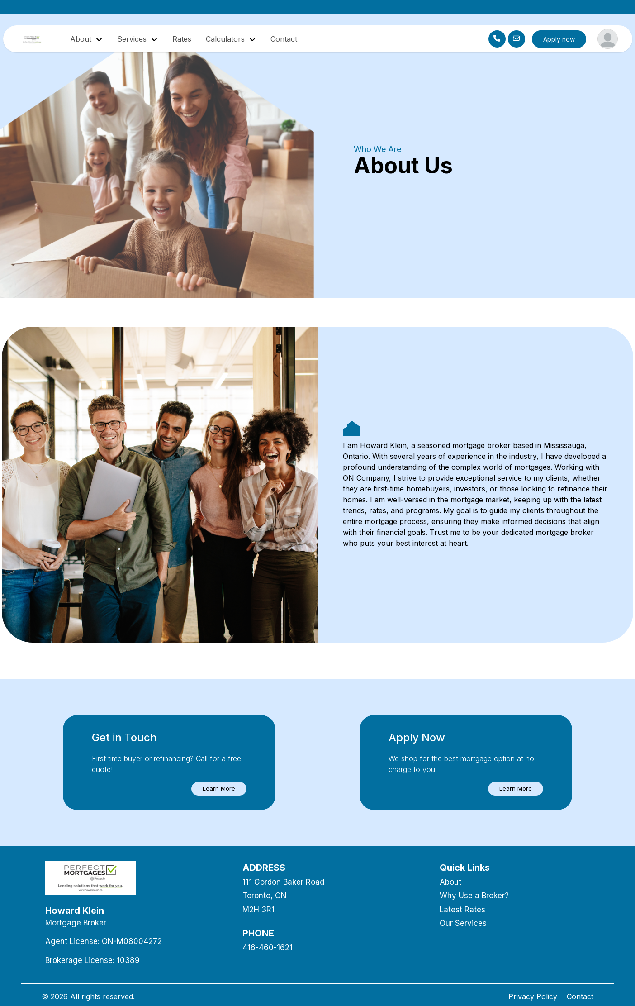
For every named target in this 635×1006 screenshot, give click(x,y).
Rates (181, 38)
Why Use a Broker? (474, 895)
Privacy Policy (532, 996)
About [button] (82, 38)
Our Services (463, 923)
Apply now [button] (559, 39)
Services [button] (133, 38)
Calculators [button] (226, 38)
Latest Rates (462, 909)
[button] (218, 789)
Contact (283, 38)
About (450, 882)
